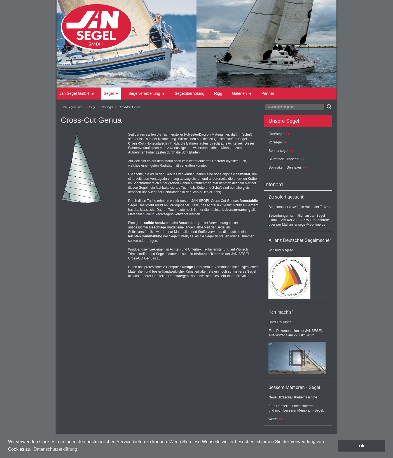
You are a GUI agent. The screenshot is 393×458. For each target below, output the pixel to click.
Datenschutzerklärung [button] (55, 449)
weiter (272, 419)
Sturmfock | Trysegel (283, 159)
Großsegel (276, 134)
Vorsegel (107, 107)
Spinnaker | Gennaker (284, 167)
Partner (267, 93)
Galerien (239, 93)
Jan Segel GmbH (74, 93)
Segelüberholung (189, 93)
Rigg (218, 93)
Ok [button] (361, 446)
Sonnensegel (278, 151)
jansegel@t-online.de (310, 224)
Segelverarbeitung (144, 93)
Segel (109, 93)
